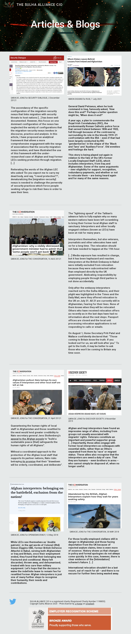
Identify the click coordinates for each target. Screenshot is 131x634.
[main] (65, 26)
